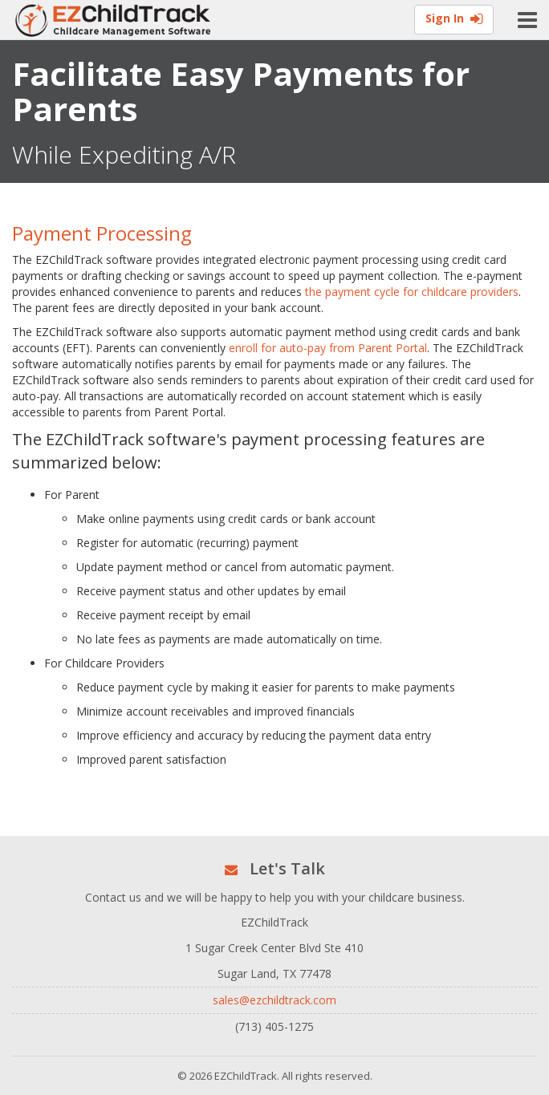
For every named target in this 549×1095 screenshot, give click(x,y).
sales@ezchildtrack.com (274, 1000)
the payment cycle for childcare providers (411, 291)
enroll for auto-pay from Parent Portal (328, 347)
